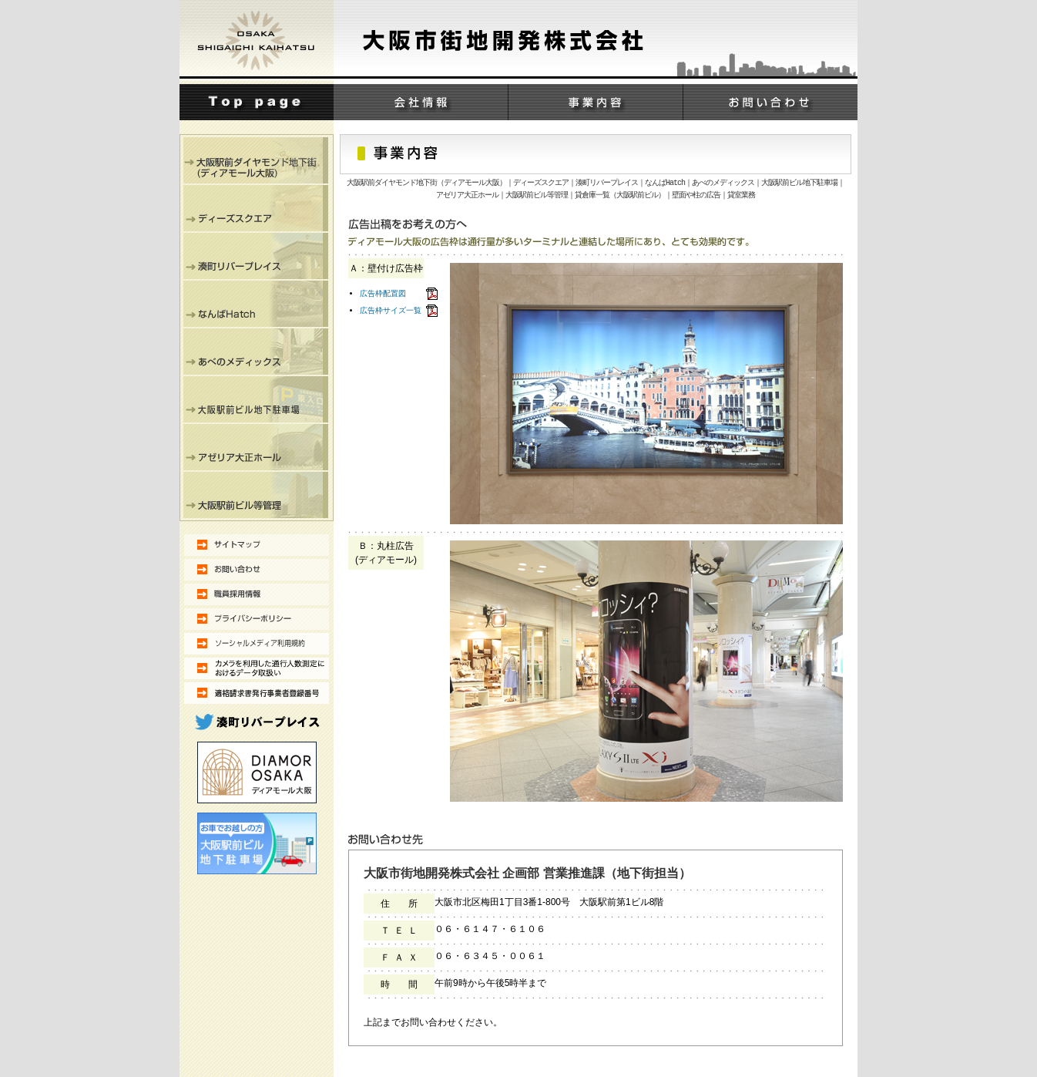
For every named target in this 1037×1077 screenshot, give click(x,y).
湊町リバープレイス (607, 183)
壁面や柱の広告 (696, 195)
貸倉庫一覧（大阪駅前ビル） (620, 195)
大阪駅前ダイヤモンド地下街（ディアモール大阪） (426, 183)
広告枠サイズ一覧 (390, 310)
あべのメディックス (723, 183)
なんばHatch (665, 183)
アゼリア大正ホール (467, 195)
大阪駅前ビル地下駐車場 (799, 183)
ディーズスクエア (541, 183)
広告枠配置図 (383, 293)
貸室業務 (741, 195)
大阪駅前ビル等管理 (536, 195)
